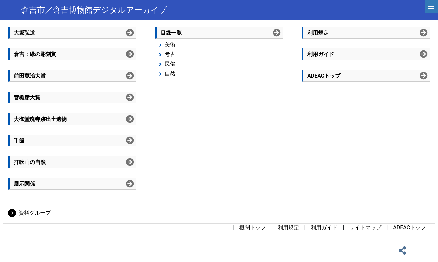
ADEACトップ (409, 227)
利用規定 (288, 227)
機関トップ (252, 227)
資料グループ (35, 213)
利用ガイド (324, 227)
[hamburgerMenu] (431, 6)
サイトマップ (365, 227)
